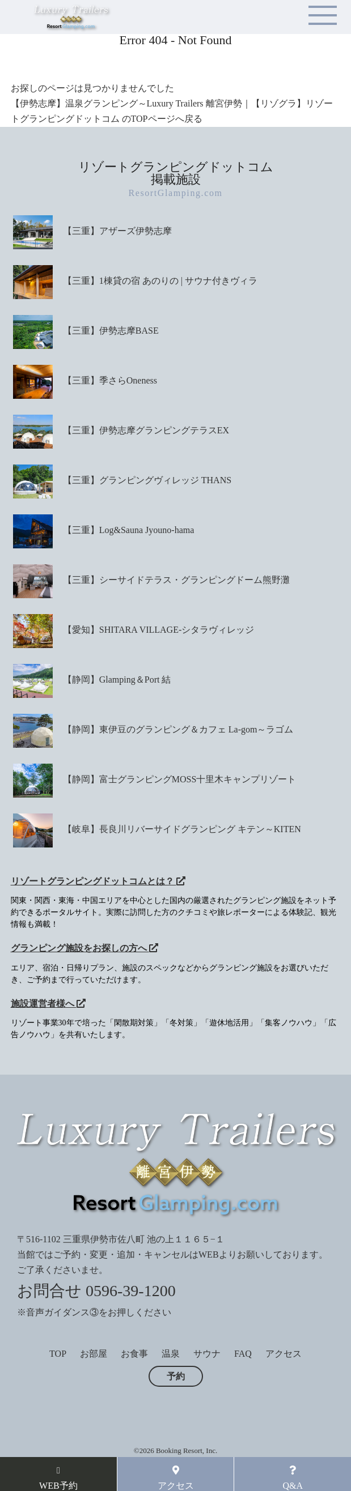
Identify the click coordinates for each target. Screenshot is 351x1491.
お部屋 (93, 1353)
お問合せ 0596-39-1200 (96, 1291)
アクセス (283, 1353)
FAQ (243, 1353)
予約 (176, 1376)
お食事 (134, 1353)
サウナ (207, 1353)
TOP (57, 1353)
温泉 (171, 1353)
